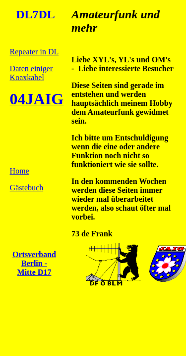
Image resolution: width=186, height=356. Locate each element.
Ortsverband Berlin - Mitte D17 (34, 263)
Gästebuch (27, 187)
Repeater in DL (34, 51)
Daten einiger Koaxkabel (31, 73)
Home (19, 171)
